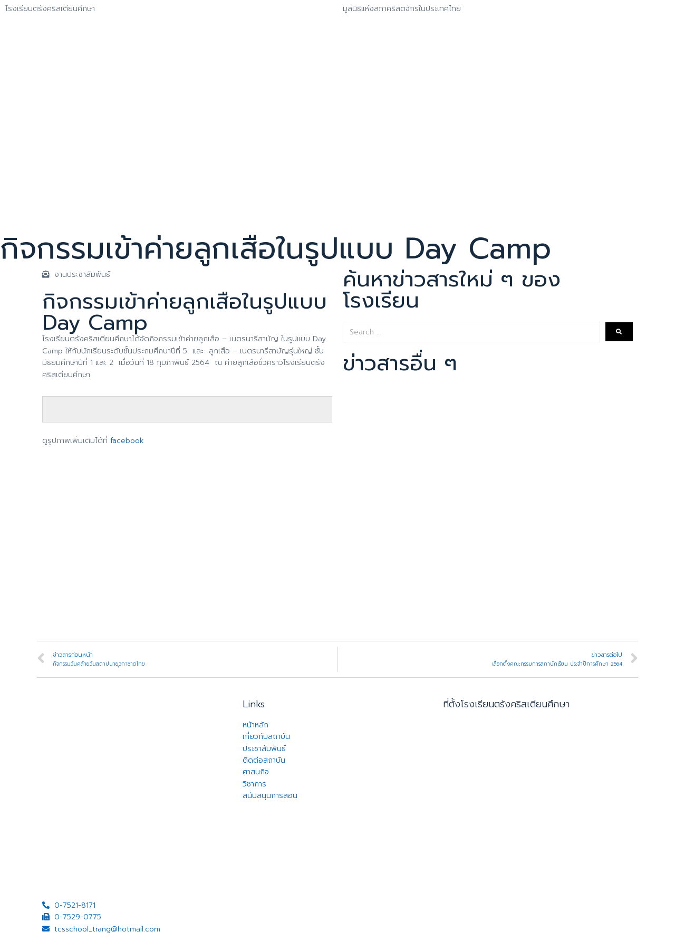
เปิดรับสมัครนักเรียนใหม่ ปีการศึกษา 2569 (420, 487)
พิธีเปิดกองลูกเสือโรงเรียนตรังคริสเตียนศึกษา (427, 579)
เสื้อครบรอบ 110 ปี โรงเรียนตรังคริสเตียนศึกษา (430, 395)
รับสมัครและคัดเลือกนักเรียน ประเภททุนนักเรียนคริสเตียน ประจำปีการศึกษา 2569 (483, 441)
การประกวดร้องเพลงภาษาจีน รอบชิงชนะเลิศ (425, 533)
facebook (127, 440)
